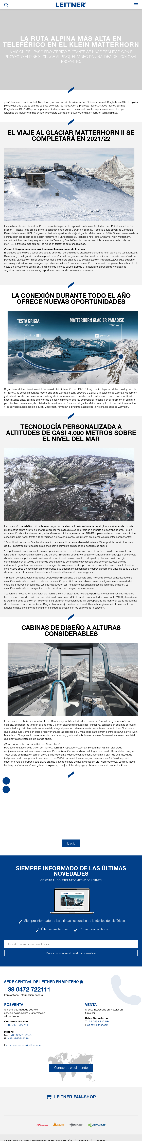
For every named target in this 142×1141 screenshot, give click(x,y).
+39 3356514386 (18, 1038)
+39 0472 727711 (17, 1024)
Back (71, 843)
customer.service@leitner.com (23, 1045)
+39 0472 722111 (27, 989)
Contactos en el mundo (71, 1068)
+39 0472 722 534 (98, 1021)
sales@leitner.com (97, 1024)
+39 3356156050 (21, 1035)
